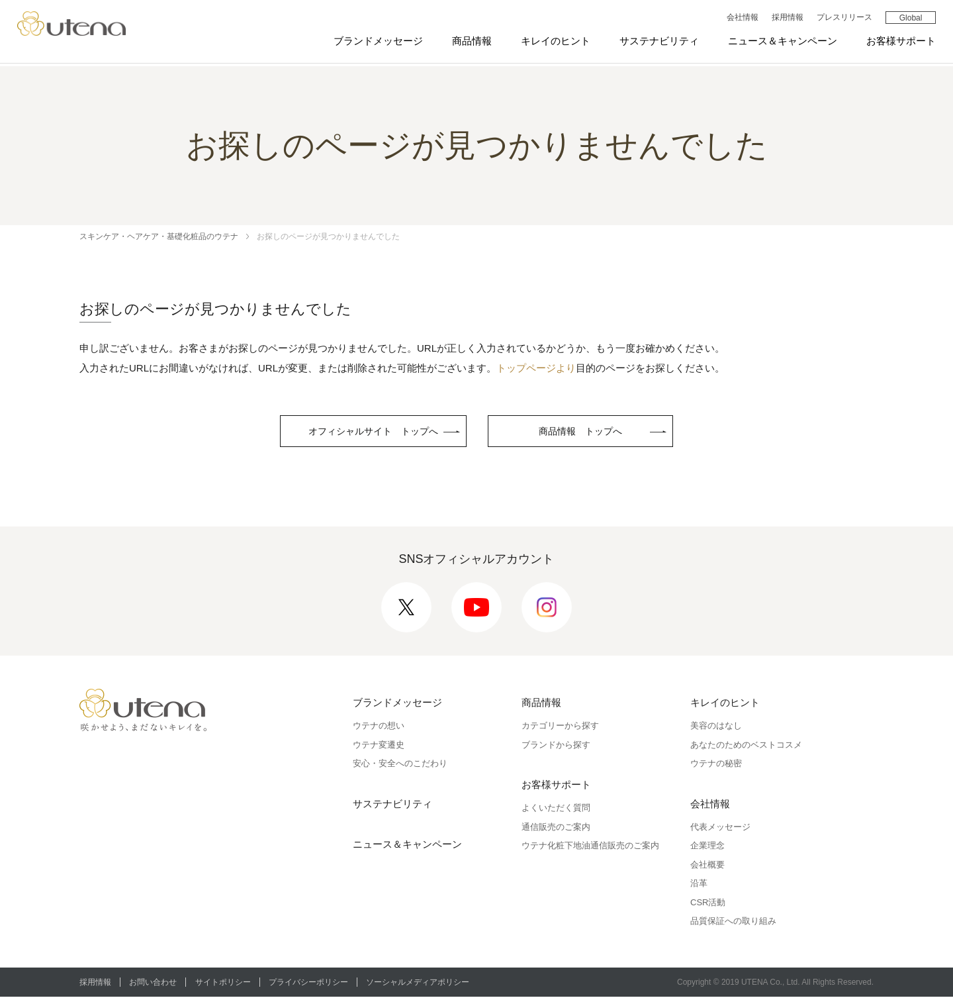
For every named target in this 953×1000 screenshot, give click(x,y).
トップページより (536, 368)
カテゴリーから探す (560, 729)
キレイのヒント (553, 42)
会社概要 (707, 867)
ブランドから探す (556, 747)
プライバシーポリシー (315, 984)
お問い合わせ (155, 984)
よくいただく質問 (556, 811)
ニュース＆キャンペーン (780, 42)
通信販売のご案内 (556, 829)
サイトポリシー (227, 984)
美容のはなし (716, 729)
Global (907, 20)
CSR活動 (707, 905)
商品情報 (469, 42)
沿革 (698, 886)
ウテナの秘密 (716, 767)
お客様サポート (898, 42)
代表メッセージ (720, 829)
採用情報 (784, 19)
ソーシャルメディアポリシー (427, 984)
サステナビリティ (656, 42)
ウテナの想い (378, 729)
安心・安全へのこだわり (400, 767)
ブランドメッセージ (375, 42)
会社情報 (739, 19)
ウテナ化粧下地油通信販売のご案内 (590, 849)
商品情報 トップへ (590, 432)
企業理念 (707, 849)
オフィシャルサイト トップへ (373, 432)
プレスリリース (841, 19)
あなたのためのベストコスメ (746, 747)
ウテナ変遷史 (378, 747)
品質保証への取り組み (733, 924)
